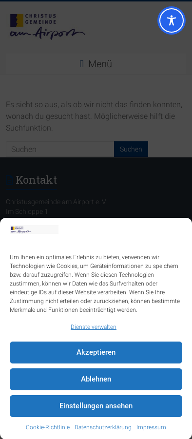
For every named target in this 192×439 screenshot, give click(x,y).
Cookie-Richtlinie (48, 428)
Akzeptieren (96, 353)
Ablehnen (96, 380)
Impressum (151, 428)
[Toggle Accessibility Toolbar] (171, 24)
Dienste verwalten (93, 328)
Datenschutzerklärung (103, 428)
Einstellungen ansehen (96, 407)
